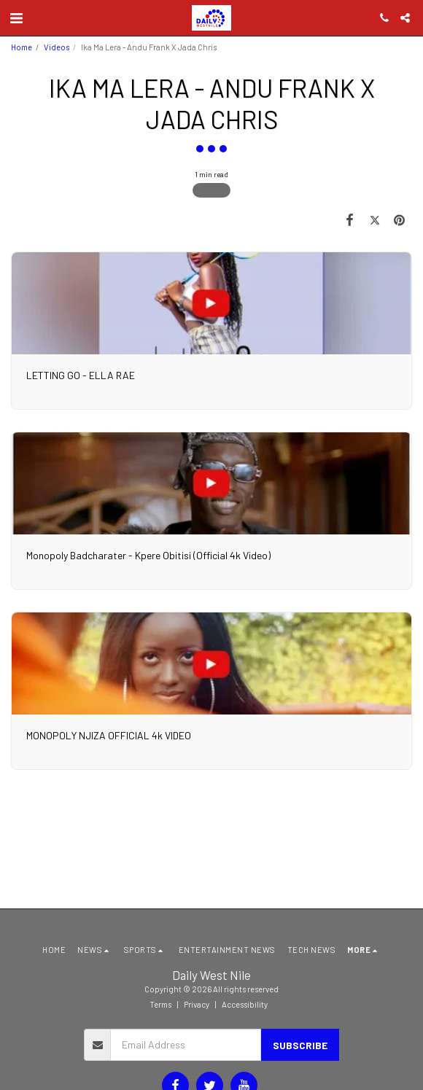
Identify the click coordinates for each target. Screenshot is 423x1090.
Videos (56, 47)
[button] (16, 17)
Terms (160, 1004)
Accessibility (245, 1004)
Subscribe (300, 1045)
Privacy (196, 1004)
